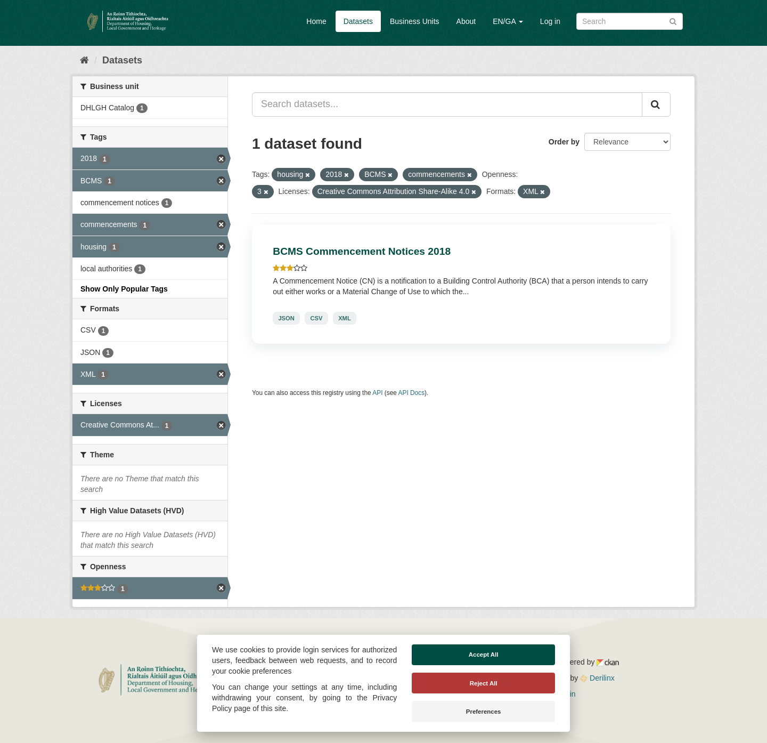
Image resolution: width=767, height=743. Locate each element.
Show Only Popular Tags (124, 289)
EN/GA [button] (508, 21)
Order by (564, 142)
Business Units (414, 21)
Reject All (483, 683)
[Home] (84, 60)
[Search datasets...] (447, 104)
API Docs (411, 393)
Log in (550, 21)
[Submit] (673, 20)
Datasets (358, 21)
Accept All (484, 654)
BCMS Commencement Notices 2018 (362, 251)
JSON (286, 318)
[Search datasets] (629, 21)
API (377, 393)
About (466, 21)
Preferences (483, 711)
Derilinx (597, 678)
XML (344, 318)
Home (316, 21)
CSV (316, 318)
